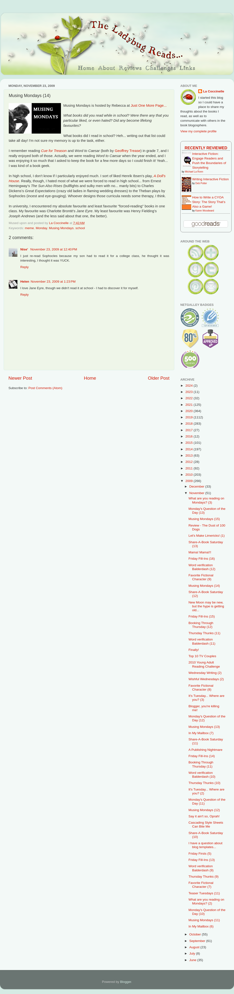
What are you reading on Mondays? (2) (206, 901)
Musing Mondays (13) (204, 727)
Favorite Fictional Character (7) (201, 885)
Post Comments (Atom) (45, 388)
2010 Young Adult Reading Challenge (204, 664)
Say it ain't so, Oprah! (204, 816)
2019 (189, 417)
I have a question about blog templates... (205, 845)
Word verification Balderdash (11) (202, 641)
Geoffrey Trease (127, 151)
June (193, 960)
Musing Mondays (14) (204, 585)
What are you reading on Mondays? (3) (206, 500)
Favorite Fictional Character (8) (201, 687)
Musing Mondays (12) (204, 810)
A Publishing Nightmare (205, 750)
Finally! (194, 650)
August (194, 947)
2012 (189, 462)
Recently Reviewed (206, 148)
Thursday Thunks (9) (204, 876)
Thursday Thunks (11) (204, 633)
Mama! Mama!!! (200, 552)
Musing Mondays (61, 228)
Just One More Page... (149, 105)
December (197, 486)
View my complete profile (198, 131)
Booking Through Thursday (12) (201, 625)
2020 (189, 411)
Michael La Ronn (194, 171)
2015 (189, 442)
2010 (189, 474)
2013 (189, 455)
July (192, 953)
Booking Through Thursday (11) (201, 764)
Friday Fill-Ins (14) (202, 756)
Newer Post (20, 378)
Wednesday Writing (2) (205, 673)
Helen (24, 281)
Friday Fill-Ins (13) (202, 860)
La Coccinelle (213, 91)
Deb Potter (201, 183)
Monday (41, 228)
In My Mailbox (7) (201, 733)
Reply (24, 267)
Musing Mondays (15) (204, 519)
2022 (189, 398)
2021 (189, 405)
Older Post (158, 378)
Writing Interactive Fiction (210, 179)
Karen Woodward (204, 210)
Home (90, 378)
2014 (189, 449)
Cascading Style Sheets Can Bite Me (206, 824)
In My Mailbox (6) (201, 926)
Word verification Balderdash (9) (201, 868)
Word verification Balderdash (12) (202, 567)
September (197, 941)
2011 (189, 468)
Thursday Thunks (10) (204, 783)
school (80, 228)
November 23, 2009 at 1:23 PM (53, 281)
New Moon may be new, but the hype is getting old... (206, 606)
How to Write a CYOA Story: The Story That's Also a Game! (208, 202)
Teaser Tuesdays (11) (204, 893)
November (197, 493)
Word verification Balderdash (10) (202, 774)
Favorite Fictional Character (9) (201, 577)
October (195, 934)
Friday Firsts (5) (200, 853)
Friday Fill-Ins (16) (202, 558)
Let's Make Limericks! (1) (207, 535)
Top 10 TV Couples (202, 656)
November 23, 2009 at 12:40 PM (53, 249)
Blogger (125, 982)
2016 (189, 436)
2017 (189, 430)
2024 (189, 385)
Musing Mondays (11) (204, 920)
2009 (189, 481)
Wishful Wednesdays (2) (206, 679)
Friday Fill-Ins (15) (202, 616)
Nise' (24, 249)
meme (29, 228)
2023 (189, 392)
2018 (189, 423)
